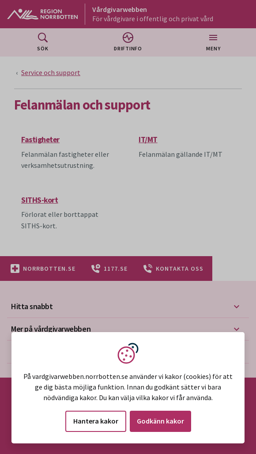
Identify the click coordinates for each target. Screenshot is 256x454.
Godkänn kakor (160, 420)
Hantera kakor (95, 420)
